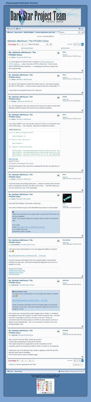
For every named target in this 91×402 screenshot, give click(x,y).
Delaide (65, 96)
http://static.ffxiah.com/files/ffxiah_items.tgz (31, 227)
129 (67, 242)
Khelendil (65, 330)
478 (67, 99)
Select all (17, 129)
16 (67, 206)
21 (67, 333)
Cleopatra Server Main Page (17, 270)
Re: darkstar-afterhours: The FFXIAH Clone (22, 53)
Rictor (64, 52)
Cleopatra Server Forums (16, 272)
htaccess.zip (13, 159)
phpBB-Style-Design (53, 376)
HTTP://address (14, 64)
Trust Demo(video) (14, 274)
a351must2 (66, 280)
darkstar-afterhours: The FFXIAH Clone (28, 41)
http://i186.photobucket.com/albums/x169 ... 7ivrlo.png (27, 255)
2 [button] (79, 44)
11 (67, 54)
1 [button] (77, 44)
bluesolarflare (67, 240)
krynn (64, 203)
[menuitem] (18, 28)
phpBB (39, 375)
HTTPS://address (46, 62)
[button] (74, 44)
